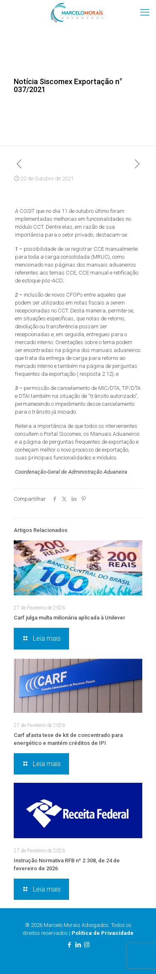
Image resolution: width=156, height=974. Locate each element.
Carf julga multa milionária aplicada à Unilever (69, 617)
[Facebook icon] (69, 945)
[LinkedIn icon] (78, 945)
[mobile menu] (145, 12)
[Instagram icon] (87, 945)
